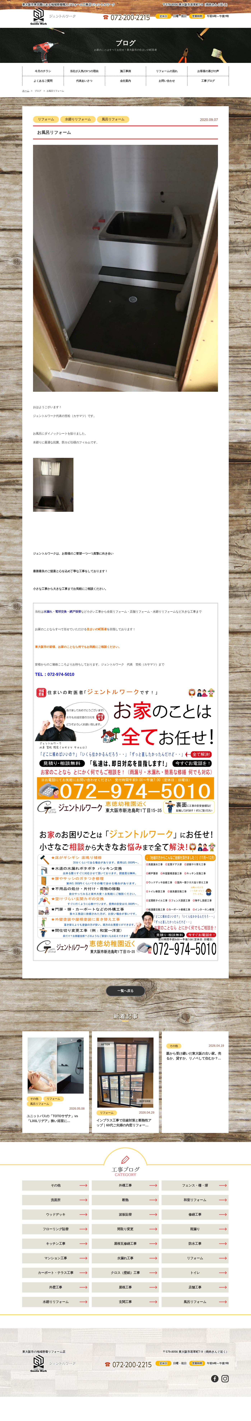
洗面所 (56, 1200)
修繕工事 (195, 1215)
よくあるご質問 (43, 80)
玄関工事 (125, 1302)
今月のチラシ (43, 71)
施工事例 (125, 71)
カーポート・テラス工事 (55, 1273)
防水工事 (195, 1244)
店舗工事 (195, 1287)
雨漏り (195, 1229)
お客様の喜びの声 (208, 71)
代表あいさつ (84, 80)
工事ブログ (208, 80)
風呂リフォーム (113, 119)
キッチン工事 (55, 1244)
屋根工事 (125, 1287)
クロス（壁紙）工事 (125, 1273)
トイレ (195, 1273)
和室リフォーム (195, 1200)
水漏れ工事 (125, 1258)
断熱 (125, 1200)
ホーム (25, 90)
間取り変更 (125, 1229)
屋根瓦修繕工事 (125, 1244)
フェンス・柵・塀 (195, 1185)
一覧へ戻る (125, 991)
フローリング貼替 (56, 1229)
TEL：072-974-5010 (54, 674)
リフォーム (46, 119)
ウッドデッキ (55, 1215)
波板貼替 (125, 1215)
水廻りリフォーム (78, 119)
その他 (34, 1098)
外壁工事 (55, 1287)
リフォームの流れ (167, 71)
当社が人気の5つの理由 (84, 71)
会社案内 (125, 80)
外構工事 (125, 1185)
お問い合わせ (167, 80)
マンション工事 (55, 1258)
